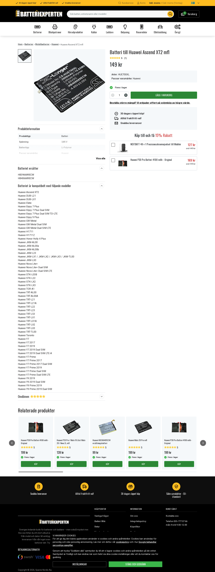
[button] (192, 3)
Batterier (28, 44)
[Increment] (126, 95)
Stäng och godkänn (135, 564)
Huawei (55, 44)
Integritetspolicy (138, 521)
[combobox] (120, 14)
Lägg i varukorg (164, 95)
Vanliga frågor (102, 516)
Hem (20, 44)
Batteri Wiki (100, 521)
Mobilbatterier (42, 44)
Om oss (134, 516)
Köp (35, 464)
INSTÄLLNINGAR (79, 564)
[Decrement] (113, 95)
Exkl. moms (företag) (172, 3)
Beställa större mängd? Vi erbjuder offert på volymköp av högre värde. (150, 102)
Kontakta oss (172, 516)
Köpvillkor (135, 526)
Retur (97, 526)
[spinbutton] (119, 95)
